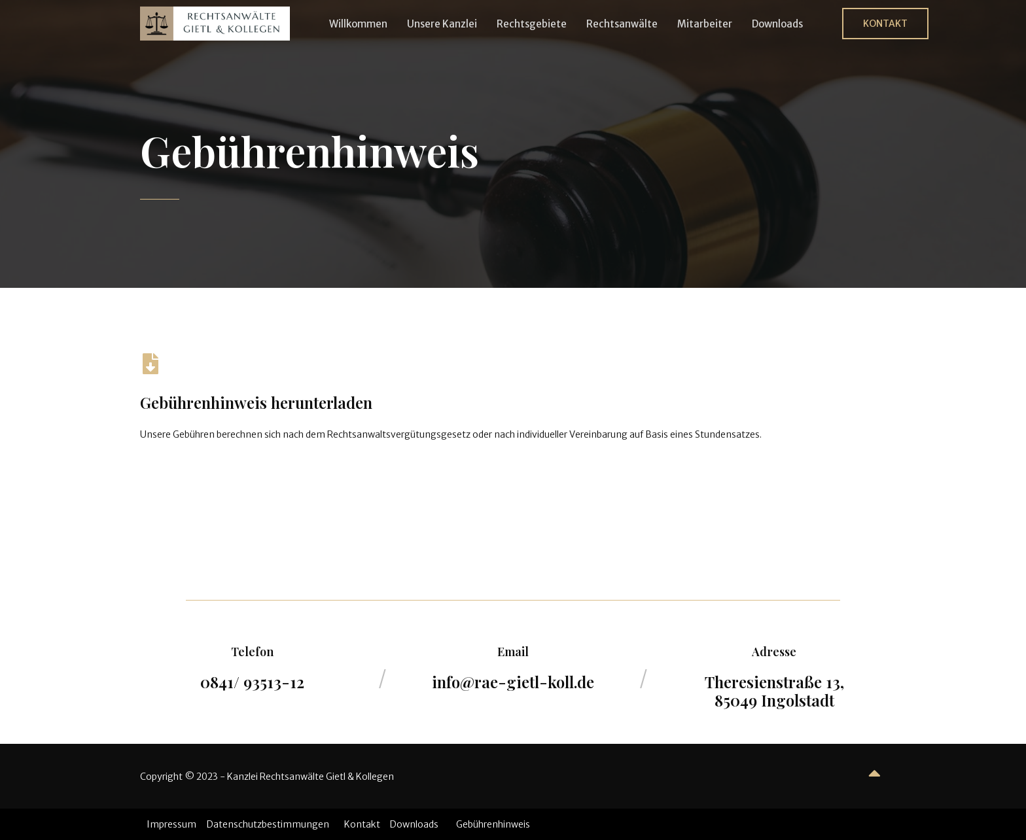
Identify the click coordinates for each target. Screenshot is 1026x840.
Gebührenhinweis (493, 824)
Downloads (777, 24)
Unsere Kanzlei (442, 24)
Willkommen (358, 24)
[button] (885, 23)
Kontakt (362, 824)
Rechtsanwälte (622, 24)
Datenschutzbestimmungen (268, 824)
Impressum (171, 824)
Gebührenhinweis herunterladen (256, 402)
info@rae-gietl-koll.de (513, 681)
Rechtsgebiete (532, 24)
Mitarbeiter (704, 24)
